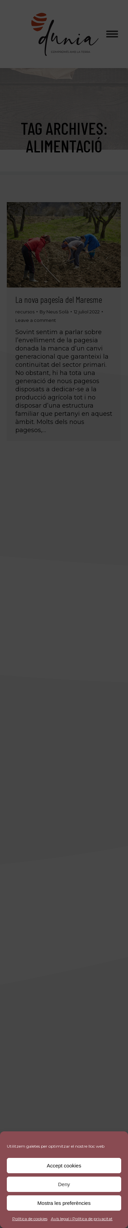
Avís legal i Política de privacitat (82, 1218)
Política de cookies (29, 1218)
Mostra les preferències (64, 1203)
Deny (64, 1184)
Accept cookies (64, 1165)
